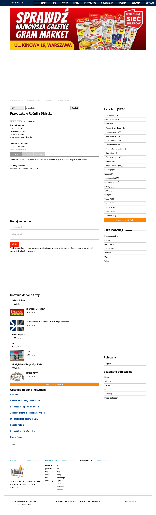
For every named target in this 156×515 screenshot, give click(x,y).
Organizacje (109, 244)
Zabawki (109, 162)
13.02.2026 (16, 338)
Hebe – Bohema (19, 300)
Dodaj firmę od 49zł (54, 385)
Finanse (107, 174)
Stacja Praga (16, 437)
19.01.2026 (30, 355)
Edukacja (108, 170)
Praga (65, 3)
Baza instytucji (113, 230)
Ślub (106, 195)
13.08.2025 (30, 376)
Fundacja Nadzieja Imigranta (24, 419)
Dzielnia (14, 395)
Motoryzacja (109, 182)
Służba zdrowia (110, 249)
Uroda (107, 199)
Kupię (106, 377)
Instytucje (90, 3)
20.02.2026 (30, 312)
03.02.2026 (16, 347)
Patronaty (49, 481)
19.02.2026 (30, 325)
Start (44, 3)
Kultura (107, 240)
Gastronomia (109, 178)
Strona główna (18, 101)
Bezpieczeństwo (111, 236)
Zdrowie (107, 212)
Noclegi (107, 187)
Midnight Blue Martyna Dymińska (27, 364)
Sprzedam (108, 385)
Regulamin (49, 472)
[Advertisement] (78, 72)
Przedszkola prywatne (58, 101)
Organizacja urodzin (113, 141)
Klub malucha (111, 137)
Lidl (13, 343)
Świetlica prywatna (113, 157)
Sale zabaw (110, 153)
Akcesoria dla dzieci (113, 128)
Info (54, 3)
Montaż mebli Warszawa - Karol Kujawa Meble (47, 322)
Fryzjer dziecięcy (112, 132)
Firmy (76, 3)
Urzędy (107, 257)
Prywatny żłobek (112, 145)
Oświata (107, 253)
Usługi (107, 203)
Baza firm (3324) (114, 109)
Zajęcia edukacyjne (113, 166)
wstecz (13, 445)
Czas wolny (109, 116)
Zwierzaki (108, 216)
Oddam (107, 381)
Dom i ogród (109, 120)
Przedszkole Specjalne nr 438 (24, 407)
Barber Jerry (32, 373)
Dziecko (40, 101)
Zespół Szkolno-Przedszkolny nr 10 (27, 413)
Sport (106, 191)
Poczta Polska (17, 425)
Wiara (106, 261)
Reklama (135, 3)
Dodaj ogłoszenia (111, 398)
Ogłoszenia (107, 3)
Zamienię (108, 394)
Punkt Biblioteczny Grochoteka (25, 401)
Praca (106, 390)
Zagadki (107, 364)
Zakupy (107, 208)
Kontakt (149, 3)
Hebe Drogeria (18, 335)
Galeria (122, 3)
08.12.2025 (16, 368)
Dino (28, 352)
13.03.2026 (16, 304)
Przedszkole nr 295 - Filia (22, 431)
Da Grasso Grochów (35, 309)
